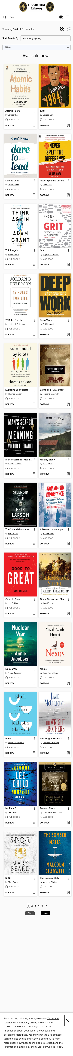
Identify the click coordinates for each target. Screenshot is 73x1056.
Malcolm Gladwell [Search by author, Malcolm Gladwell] (16, 742)
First (30, 913)
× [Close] (67, 1021)
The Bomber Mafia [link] (50, 878)
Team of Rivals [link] (47, 808)
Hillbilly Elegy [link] (47, 459)
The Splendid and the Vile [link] (19, 529)
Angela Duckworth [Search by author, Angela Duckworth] (51, 254)
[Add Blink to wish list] (34, 753)
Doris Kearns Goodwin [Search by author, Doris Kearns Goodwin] (52, 812)
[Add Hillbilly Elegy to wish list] (68, 474)
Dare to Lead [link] (12, 180)
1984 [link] (42, 111)
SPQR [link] (8, 878)
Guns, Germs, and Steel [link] (52, 599)
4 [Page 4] (39, 905)
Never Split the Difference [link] (53, 180)
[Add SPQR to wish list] (34, 893)
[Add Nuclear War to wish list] (34, 683)
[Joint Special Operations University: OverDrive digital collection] (36, 7)
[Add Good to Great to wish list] (34, 614)
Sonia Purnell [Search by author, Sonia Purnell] (48, 533)
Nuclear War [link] (11, 669)
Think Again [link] (11, 250)
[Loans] (61, 18)
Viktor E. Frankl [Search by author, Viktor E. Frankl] (14, 464)
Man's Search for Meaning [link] (19, 459)
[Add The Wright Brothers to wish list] (68, 753)
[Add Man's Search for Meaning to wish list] (34, 474)
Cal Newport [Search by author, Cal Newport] (48, 324)
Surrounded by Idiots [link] (16, 390)
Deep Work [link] (46, 320)
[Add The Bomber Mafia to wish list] (68, 893)
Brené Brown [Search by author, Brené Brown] (13, 184)
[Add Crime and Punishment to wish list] (68, 404)
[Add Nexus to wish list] (68, 683)
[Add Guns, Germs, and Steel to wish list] (68, 614)
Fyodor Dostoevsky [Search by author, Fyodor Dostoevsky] (51, 394)
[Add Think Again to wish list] (34, 265)
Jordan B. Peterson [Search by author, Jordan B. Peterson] (16, 324)
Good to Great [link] (13, 599)
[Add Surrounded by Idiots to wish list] (34, 404)
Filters (8, 47)
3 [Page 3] (35, 905)
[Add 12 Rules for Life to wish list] (34, 335)
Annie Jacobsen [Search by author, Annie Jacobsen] (15, 673)
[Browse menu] (68, 17)
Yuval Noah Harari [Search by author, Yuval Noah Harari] (50, 673)
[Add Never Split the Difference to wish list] (68, 195)
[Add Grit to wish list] (68, 265)
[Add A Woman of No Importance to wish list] (68, 544)
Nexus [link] (43, 669)
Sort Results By (10, 38)
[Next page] (46, 906)
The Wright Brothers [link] (51, 738)
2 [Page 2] (32, 905)
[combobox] (30, 17)
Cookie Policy (54, 1046)
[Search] (4, 17)
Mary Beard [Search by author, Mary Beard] (13, 882)
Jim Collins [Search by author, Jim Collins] (13, 603)
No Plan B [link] (10, 808)
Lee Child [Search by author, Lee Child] (12, 812)
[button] (62, 29)
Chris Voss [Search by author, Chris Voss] (47, 184)
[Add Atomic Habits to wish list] (34, 126)
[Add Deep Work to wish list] (68, 335)
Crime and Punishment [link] (52, 390)
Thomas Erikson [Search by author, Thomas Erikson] (15, 394)
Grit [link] (42, 250)
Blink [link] (8, 738)
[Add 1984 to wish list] (68, 126)
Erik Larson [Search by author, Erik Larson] (13, 533)
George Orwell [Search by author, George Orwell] (49, 115)
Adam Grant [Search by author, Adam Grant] (13, 254)
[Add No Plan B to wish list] (34, 823)
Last (45, 913)
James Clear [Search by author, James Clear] (13, 115)
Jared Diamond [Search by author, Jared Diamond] (49, 603)
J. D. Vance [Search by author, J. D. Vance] (47, 464)
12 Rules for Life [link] (13, 320)
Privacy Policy (28, 1022)
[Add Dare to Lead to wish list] (34, 195)
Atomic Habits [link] (12, 111)
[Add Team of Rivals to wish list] (68, 823)
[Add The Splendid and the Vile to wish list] (34, 544)
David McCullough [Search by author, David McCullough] (51, 742)
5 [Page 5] (42, 905)
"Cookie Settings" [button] (40, 1038)
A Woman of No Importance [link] (53, 529)
